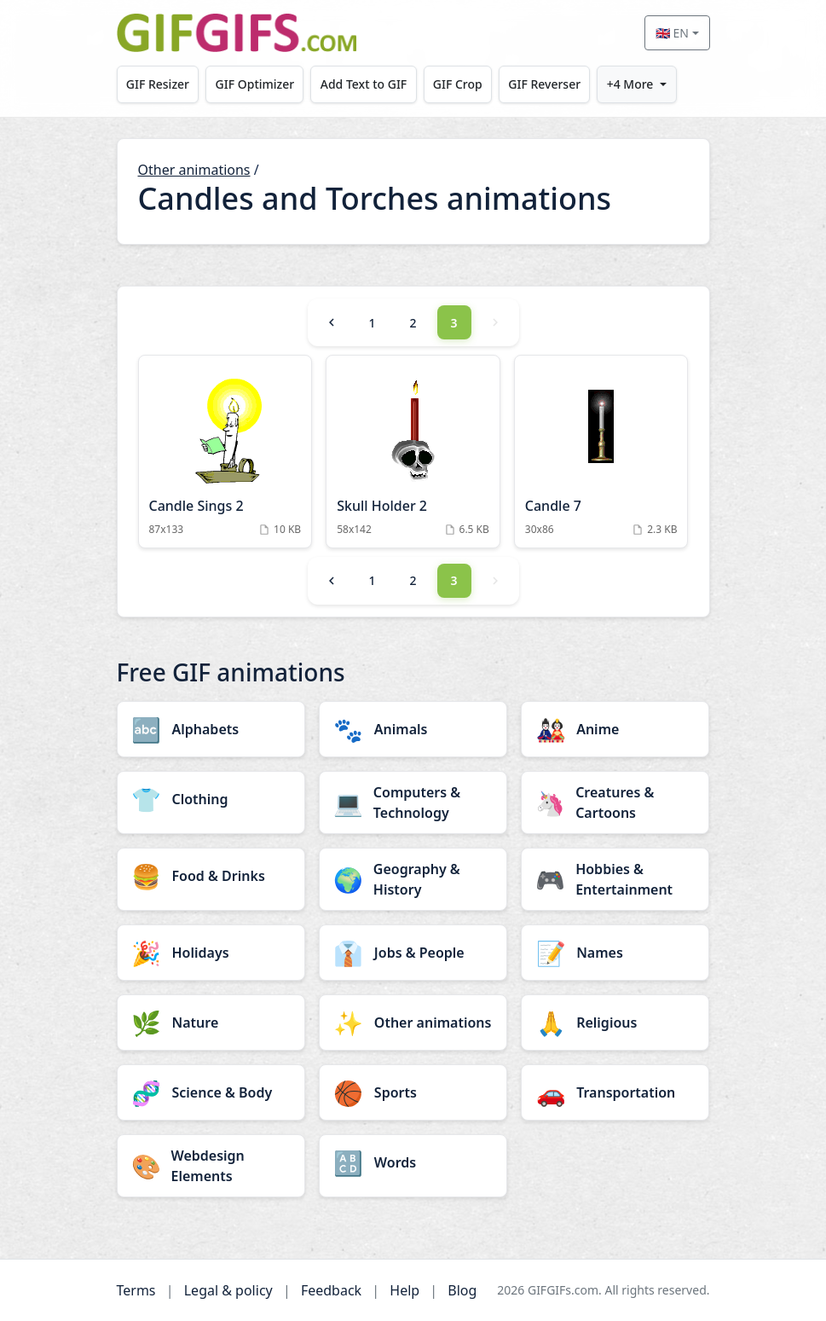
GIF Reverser (552, 84)
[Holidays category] (211, 952)
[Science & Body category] (211, 1092)
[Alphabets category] (211, 729)
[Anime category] (615, 729)
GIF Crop (463, 84)
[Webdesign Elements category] (211, 1165)
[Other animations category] (413, 1022)
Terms (136, 1290)
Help (404, 1290)
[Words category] (413, 1162)
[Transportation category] (615, 1092)
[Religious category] (615, 1022)
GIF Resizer (158, 84)
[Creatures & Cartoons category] (615, 802)
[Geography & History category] (413, 879)
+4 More (638, 84)
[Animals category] (413, 729)
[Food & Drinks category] (211, 876)
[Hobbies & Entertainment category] (615, 879)
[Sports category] (413, 1092)
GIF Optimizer (257, 84)
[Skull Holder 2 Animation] (413, 452)
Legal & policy (228, 1290)
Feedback (331, 1290)
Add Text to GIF (367, 84)
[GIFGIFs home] (237, 33)
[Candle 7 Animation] (601, 452)
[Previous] (332, 322)
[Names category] (615, 952)
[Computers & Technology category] (413, 802)
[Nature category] (211, 1022)
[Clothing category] (211, 799)
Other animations (194, 169)
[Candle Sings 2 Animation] (225, 452)
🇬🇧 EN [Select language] (672, 33)
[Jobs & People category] (413, 952)
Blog (462, 1290)
